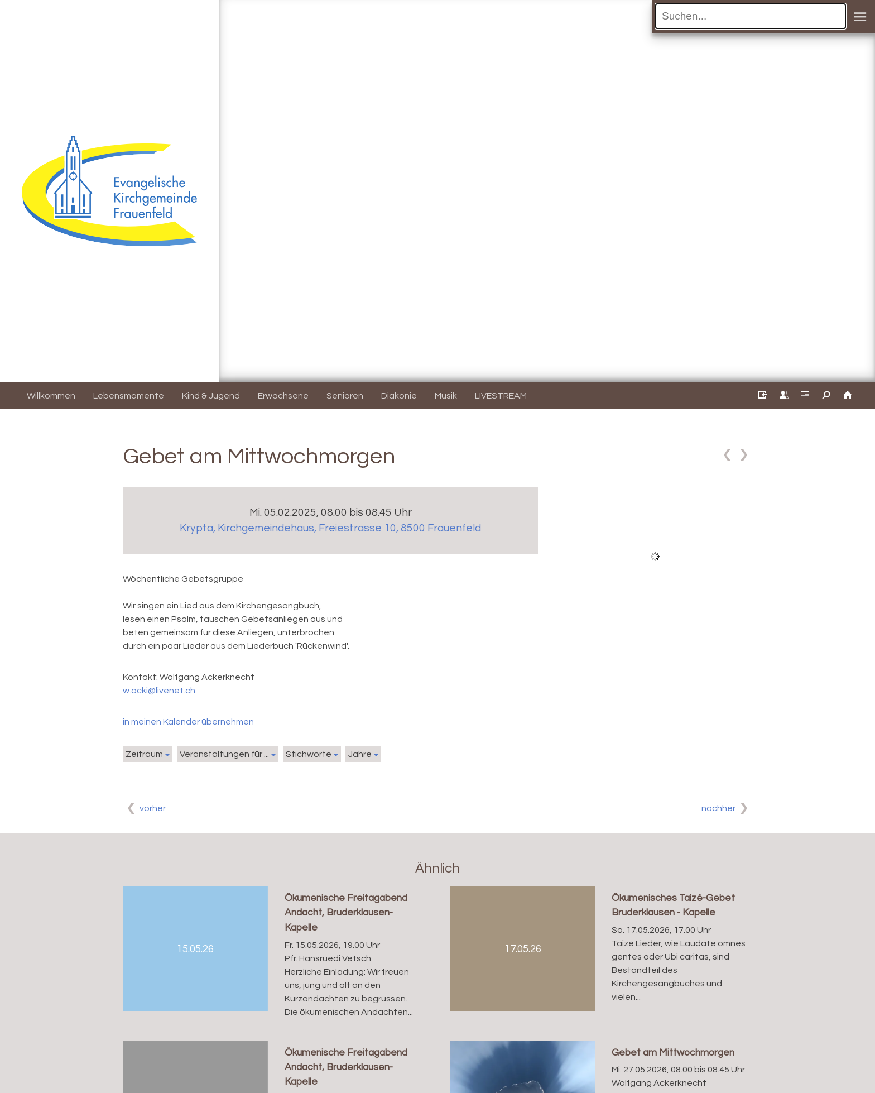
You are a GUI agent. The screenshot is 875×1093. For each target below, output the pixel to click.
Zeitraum (144, 754)
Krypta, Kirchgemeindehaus (330, 528)
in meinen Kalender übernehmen (188, 721)
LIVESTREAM (501, 395)
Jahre (360, 754)
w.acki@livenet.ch (159, 690)
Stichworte (308, 754)
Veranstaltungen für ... (224, 754)
